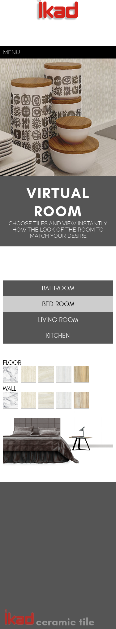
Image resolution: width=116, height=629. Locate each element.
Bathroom (58, 288)
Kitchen (58, 336)
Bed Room (58, 304)
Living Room (58, 320)
